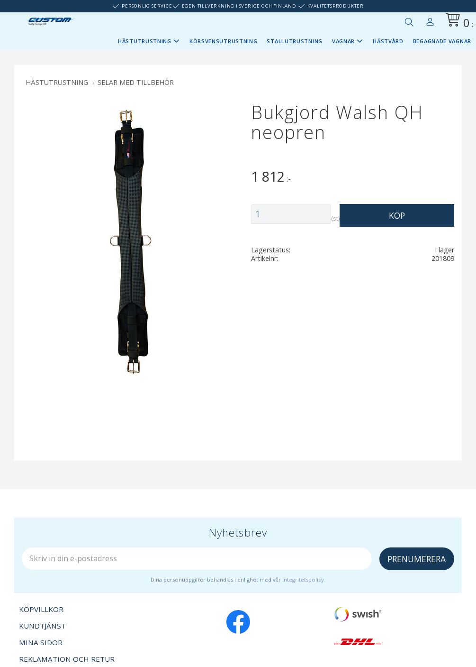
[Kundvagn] (459, 21)
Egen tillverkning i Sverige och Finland (239, 6)
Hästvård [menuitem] (388, 41)
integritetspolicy (303, 579)
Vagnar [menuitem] (343, 41)
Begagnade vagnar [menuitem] (442, 41)
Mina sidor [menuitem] (430, 20)
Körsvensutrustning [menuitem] (223, 41)
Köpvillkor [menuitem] (41, 609)
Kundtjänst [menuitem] (42, 625)
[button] (408, 21)
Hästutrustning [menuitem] (144, 41)
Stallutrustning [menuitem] (295, 41)
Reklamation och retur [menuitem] (67, 659)
